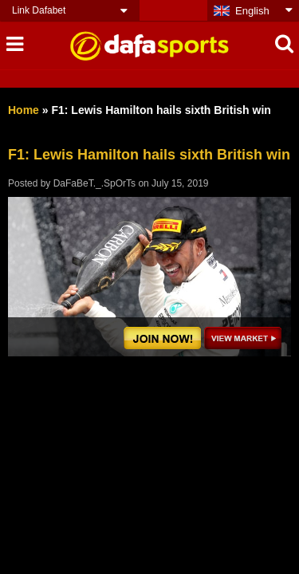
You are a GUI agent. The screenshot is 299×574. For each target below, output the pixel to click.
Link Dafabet (38, 10)
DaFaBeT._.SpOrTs (94, 183)
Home (23, 110)
